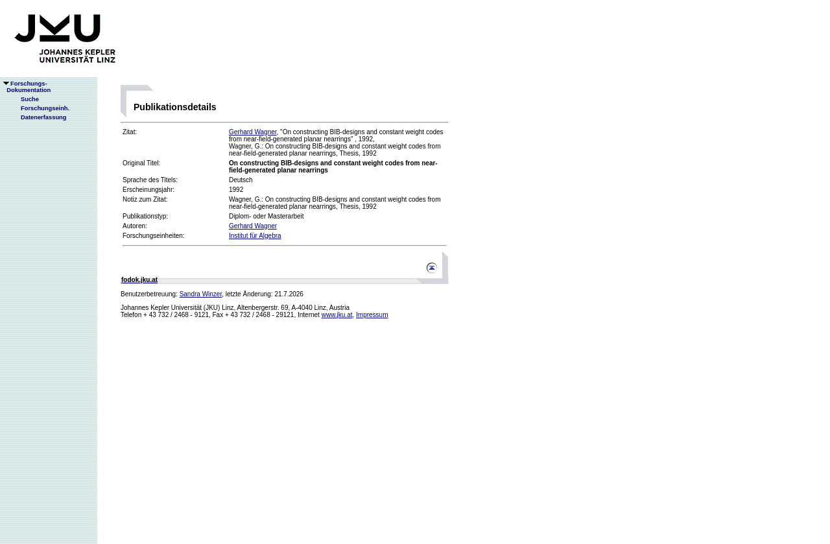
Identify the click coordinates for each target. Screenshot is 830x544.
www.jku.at (337, 314)
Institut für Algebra (255, 235)
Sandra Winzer (201, 294)
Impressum (372, 314)
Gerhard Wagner (253, 132)
